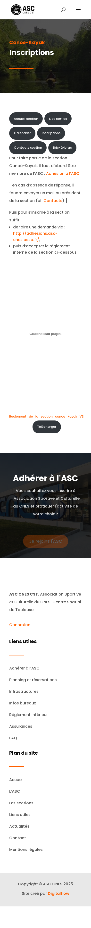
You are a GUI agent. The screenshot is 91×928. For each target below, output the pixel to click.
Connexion (19, 625)
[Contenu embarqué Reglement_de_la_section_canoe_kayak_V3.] (45, 334)
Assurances (20, 726)
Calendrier (22, 133)
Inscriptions (51, 133)
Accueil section (26, 118)
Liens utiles (20, 814)
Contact (17, 838)
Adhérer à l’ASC (24, 668)
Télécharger (46, 427)
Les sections (21, 803)
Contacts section (28, 147)
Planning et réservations (33, 680)
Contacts (52, 200)
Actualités (19, 826)
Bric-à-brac (62, 147)
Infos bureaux (22, 703)
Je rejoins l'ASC (45, 543)
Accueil (16, 780)
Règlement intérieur (28, 715)
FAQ (13, 738)
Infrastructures (24, 691)
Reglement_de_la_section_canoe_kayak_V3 (46, 416)
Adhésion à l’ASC (62, 173)
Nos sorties (58, 118)
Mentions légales (26, 849)
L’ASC (14, 791)
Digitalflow (58, 893)
